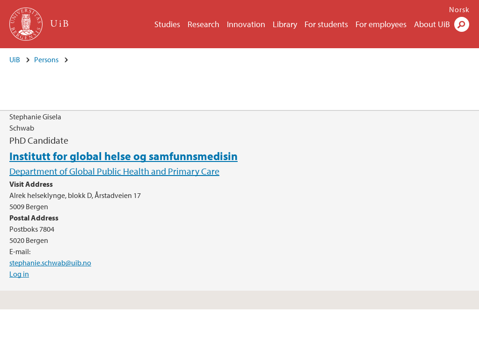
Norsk (459, 9)
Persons (46, 59)
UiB (14, 59)
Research (203, 24)
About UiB (432, 24)
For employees (381, 24)
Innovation (246, 24)
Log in (19, 273)
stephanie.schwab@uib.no (50, 262)
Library (285, 24)
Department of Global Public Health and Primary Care (114, 171)
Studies (167, 24)
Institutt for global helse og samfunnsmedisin (123, 156)
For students (326, 24)
